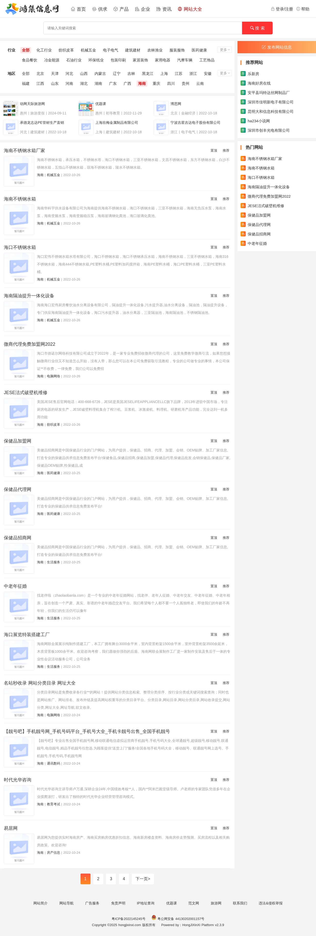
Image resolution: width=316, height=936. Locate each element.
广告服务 (92, 903)
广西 (127, 83)
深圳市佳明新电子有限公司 (267, 101)
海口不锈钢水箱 (20, 247)
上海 (164, 73)
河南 (69, 83)
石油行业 (74, 60)
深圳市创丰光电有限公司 (265, 130)
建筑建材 (132, 50)
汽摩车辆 (184, 60)
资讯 (164, 9)
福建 (26, 83)
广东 (113, 83)
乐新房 (250, 73)
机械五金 (88, 50)
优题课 (171, 903)
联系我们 (240, 903)
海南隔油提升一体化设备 (29, 295)
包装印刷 (118, 60)
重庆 (156, 83)
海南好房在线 (256, 83)
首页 (78, 9)
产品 (121, 9)
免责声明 (118, 903)
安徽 (208, 73)
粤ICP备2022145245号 (129, 919)
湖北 (84, 83)
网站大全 (190, 9)
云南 (200, 83)
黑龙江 (147, 73)
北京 (40, 73)
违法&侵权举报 (270, 903)
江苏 (178, 73)
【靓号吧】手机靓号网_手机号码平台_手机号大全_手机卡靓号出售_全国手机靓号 (87, 731)
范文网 (193, 903)
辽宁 (117, 73)
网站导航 (66, 903)
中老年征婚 (15, 586)
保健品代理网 (17, 489)
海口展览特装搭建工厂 (27, 634)
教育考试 (53, 804)
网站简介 (40, 903)
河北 (69, 73)
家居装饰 (140, 60)
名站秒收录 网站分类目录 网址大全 (40, 683)
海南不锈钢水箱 (20, 199)
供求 (99, 9)
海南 (142, 83)
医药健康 (199, 50)
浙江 (193, 73)
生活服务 (53, 562)
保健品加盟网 (17, 441)
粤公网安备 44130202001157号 (177, 919)
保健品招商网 (17, 537)
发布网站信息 (277, 47)
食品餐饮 (29, 60)
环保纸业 (96, 60)
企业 (142, 9)
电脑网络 (53, 376)
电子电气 (110, 50)
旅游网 (216, 903)
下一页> (143, 879)
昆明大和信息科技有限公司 (267, 111)
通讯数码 (53, 763)
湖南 (98, 83)
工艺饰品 (207, 60)
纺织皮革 (66, 50)
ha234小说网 (255, 120)
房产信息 (53, 852)
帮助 (302, 9)
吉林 (131, 73)
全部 (26, 50)
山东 (55, 83)
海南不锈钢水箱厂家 (24, 150)
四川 (171, 83)
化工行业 (44, 50)
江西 (40, 83)
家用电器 (162, 60)
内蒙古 (100, 73)
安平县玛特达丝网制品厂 (265, 92)
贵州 (185, 83)
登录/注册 (282, 9)
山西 (84, 73)
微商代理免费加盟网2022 (29, 344)
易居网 (11, 828)
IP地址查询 (145, 903)
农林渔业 (155, 50)
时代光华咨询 (17, 779)
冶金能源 (51, 60)
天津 (55, 73)
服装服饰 (177, 50)
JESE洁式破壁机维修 (25, 392)
